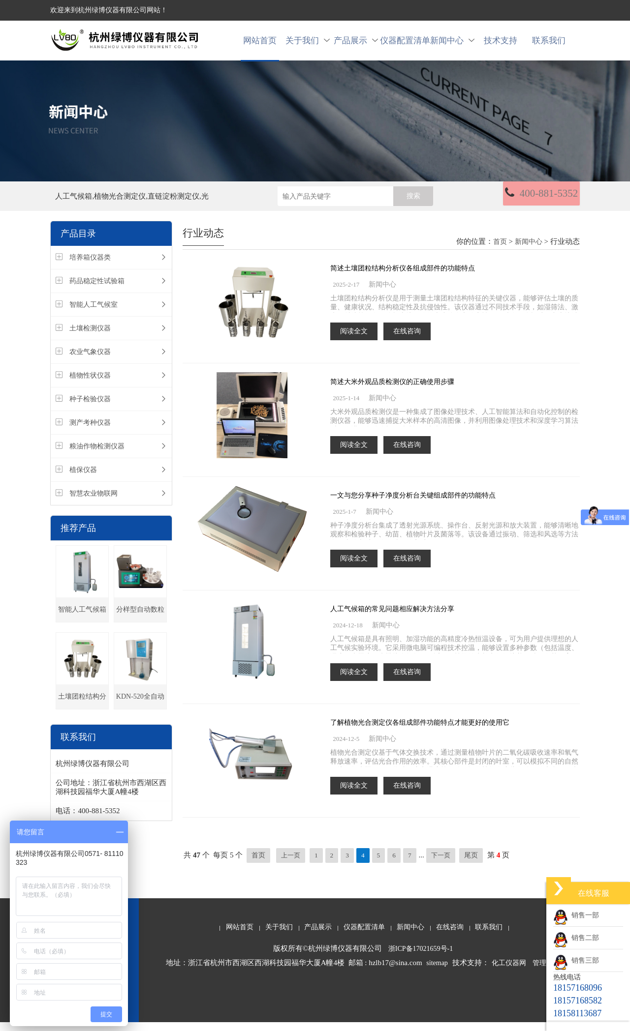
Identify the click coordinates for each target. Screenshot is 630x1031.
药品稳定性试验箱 (97, 290)
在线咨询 (407, 340)
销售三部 (576, 960)
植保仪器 (83, 479)
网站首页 (260, 45)
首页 (500, 251)
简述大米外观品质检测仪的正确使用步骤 (392, 390)
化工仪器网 (509, 971)
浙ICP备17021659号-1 (420, 957)
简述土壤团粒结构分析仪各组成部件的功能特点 (402, 277)
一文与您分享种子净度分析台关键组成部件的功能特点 (413, 504)
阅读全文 (354, 340)
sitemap (437, 971)
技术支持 (500, 45)
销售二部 (576, 938)
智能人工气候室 (93, 314)
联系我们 (549, 45)
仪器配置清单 (404, 45)
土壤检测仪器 (90, 337)
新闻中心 (452, 45)
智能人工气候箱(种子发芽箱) (82, 623)
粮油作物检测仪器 (97, 455)
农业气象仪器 (90, 361)
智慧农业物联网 (93, 502)
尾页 (475, 864)
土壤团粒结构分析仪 (82, 710)
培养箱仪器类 (90, 266)
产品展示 (356, 45)
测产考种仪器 (90, 432)
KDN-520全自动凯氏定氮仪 (140, 710)
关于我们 (307, 45)
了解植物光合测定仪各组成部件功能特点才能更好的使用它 (419, 731)
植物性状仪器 (90, 384)
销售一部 (576, 915)
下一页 (444, 864)
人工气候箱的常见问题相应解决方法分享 (392, 617)
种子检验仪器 (90, 408)
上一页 (291, 864)
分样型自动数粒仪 (140, 623)
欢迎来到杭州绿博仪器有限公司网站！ (108, 10)
